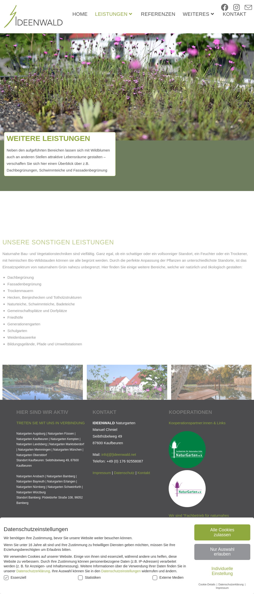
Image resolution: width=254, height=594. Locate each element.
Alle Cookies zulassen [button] (222, 532)
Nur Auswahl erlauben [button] (222, 552)
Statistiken (89, 577)
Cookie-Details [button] (207, 584)
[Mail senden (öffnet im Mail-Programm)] (248, 8)
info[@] (107, 488)
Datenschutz (124, 506)
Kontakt (144, 506)
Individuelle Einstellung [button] (222, 571)
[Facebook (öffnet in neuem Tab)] (224, 7)
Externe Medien (167, 577)
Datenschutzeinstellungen (121, 571)
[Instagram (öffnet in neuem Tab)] (236, 7)
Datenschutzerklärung (33, 571)
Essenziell (15, 577)
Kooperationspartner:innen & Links (197, 456)
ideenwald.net (124, 488)
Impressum (101, 506)
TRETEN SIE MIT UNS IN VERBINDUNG (51, 456)
